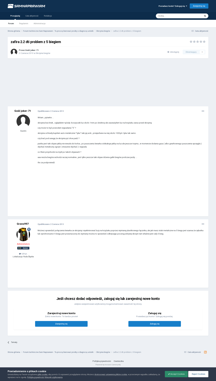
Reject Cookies (198, 374)
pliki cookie (42, 374)
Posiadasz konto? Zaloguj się (173, 6)
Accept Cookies (176, 374)
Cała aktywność (32, 16)
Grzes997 (23, 223)
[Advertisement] (108, 82)
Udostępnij (173, 52)
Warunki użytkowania (54, 377)
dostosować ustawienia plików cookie (110, 374)
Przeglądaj (15, 17)
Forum (11, 23)
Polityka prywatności (102, 361)
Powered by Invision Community (108, 365)
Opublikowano (51, 111)
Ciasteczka (119, 361)
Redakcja (48, 16)
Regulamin (23, 23)
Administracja (39, 23)
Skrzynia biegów (43, 53)
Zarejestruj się (199, 6)
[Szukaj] (172, 16)
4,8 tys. (23, 254)
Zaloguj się (154, 324)
